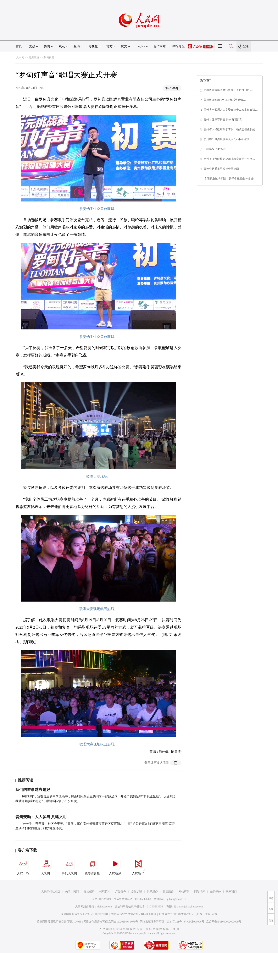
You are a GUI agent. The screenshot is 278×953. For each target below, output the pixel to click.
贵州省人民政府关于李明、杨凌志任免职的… (231, 129)
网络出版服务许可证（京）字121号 (161, 921)
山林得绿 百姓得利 (215, 149)
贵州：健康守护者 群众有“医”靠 (223, 119)
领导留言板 (92, 866)
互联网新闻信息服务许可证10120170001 (84, 914)
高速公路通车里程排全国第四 (221, 168)
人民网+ (46, 866)
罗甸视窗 (48, 57)
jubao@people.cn (176, 899)
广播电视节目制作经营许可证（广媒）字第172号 (188, 914)
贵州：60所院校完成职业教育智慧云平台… (229, 158)
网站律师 (199, 891)
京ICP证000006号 (194, 921)
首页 (19, 46)
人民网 (20, 57)
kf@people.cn (104, 906)
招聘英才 (104, 891)
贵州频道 (33, 57)
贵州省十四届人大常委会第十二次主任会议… (231, 109)
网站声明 (184, 891)
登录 (246, 46)
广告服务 (120, 891)
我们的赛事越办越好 (32, 789)
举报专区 (178, 46)
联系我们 (231, 891)
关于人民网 (72, 891)
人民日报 (23, 866)
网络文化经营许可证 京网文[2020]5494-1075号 (110, 921)
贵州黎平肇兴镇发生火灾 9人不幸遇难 (226, 139)
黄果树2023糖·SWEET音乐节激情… (225, 99)
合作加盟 (136, 891)
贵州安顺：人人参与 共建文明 (41, 817)
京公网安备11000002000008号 (223, 921)
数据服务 (168, 891)
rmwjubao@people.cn (191, 906)
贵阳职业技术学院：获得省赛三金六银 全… (230, 178)
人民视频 (115, 866)
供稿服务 (152, 891)
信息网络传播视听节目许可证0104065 (59, 921)
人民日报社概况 (50, 891)
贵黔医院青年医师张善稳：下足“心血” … (228, 90)
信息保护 (215, 891)
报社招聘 (89, 891)
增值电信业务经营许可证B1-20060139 (133, 914)
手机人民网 (69, 866)
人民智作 (138, 866)
